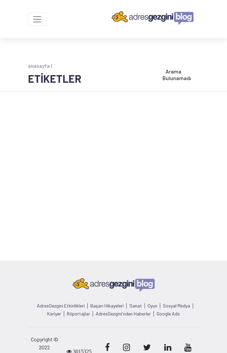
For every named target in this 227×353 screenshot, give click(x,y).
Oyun (152, 305)
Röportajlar (78, 313)
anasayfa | (40, 66)
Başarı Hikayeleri (107, 305)
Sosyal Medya (176, 305)
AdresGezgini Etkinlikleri (61, 305)
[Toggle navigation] (37, 19)
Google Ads (168, 313)
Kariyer (54, 313)
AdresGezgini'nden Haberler (123, 313)
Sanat (135, 305)
